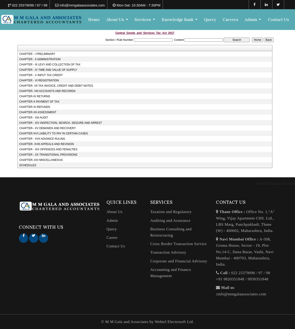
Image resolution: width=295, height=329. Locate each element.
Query (210, 19)
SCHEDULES (27, 165)
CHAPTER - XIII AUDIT (33, 117)
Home (94, 19)
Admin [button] (251, 19)
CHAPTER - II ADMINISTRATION (40, 59)
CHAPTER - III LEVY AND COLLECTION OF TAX (49, 64)
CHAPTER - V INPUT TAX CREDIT (41, 75)
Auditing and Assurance (170, 220)
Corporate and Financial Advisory (178, 261)
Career (112, 237)
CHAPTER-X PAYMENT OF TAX (39, 101)
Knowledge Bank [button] (178, 19)
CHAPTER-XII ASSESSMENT (37, 112)
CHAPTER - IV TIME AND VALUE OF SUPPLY (48, 69)
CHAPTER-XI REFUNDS (34, 107)
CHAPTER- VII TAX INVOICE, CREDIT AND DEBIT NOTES (56, 85)
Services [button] (143, 19)
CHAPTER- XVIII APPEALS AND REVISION (46, 144)
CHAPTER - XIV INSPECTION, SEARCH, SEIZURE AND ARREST (60, 122)
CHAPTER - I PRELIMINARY (37, 54)
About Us (114, 212)
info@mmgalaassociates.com (241, 294)
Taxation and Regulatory (171, 212)
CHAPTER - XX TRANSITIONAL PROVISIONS (48, 154)
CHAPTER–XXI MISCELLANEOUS (41, 160)
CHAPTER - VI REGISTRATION (39, 80)
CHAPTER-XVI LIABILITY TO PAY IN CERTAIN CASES (53, 133)
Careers (230, 19)
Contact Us (278, 19)
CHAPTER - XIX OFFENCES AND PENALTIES (48, 149)
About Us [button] (116, 19)
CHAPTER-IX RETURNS (34, 96)
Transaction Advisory (168, 252)
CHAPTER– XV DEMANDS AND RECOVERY (47, 128)
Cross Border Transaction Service (178, 244)
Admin (112, 220)
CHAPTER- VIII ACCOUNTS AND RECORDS (47, 91)
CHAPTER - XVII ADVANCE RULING (42, 138)
